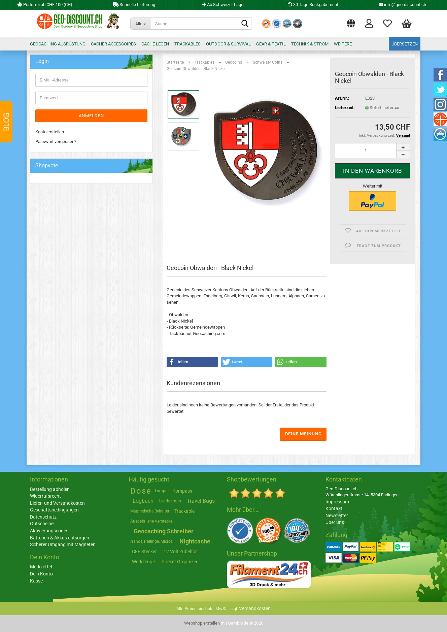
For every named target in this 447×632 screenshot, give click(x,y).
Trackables (187, 43)
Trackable (184, 511)
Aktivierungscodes (49, 530)
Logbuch (143, 501)
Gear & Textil (271, 43)
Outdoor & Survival (228, 43)
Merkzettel (387, 23)
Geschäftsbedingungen (54, 509)
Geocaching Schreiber (164, 531)
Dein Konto (41, 573)
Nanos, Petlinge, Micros (151, 541)
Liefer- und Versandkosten (57, 503)
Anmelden (91, 115)
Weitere (343, 43)
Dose (140, 491)
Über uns (334, 522)
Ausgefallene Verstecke (151, 521)
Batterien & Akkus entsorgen (59, 537)
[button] (351, 22)
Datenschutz (43, 517)
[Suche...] (140, 24)
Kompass (182, 491)
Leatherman (170, 501)
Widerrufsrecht (45, 496)
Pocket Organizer (180, 561)
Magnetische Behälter (149, 511)
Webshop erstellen (202, 623)
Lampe (161, 491)
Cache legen (155, 43)
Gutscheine (42, 523)
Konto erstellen (49, 131)
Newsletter (336, 515)
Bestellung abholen (50, 489)
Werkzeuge (143, 561)
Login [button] (369, 23)
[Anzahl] (372, 150)
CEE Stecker (144, 551)
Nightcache (194, 541)
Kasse (36, 581)
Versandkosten (255, 608)
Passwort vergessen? (55, 141)
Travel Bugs (201, 501)
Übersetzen (404, 43)
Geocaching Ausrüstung (57, 43)
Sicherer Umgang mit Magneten (63, 544)
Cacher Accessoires (113, 43)
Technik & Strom (310, 43)
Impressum (337, 501)
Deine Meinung (303, 433)
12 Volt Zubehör (180, 551)
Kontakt (333, 508)
